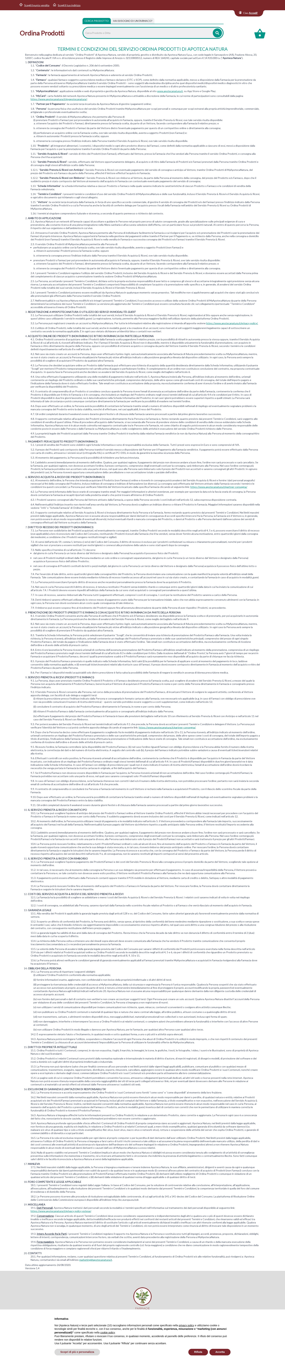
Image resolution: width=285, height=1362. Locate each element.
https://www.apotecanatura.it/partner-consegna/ (218, 486)
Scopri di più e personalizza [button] (77, 1351)
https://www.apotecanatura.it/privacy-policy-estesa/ (61, 1211)
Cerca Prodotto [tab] (97, 20)
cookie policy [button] (107, 1332)
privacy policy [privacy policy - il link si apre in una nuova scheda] (186, 1325)
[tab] (132, 21)
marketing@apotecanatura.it (95, 1259)
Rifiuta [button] (198, 1351)
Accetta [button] (220, 1351)
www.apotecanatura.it (170, 91)
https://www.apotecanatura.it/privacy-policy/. (232, 323)
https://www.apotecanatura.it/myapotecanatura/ (59, 99)
